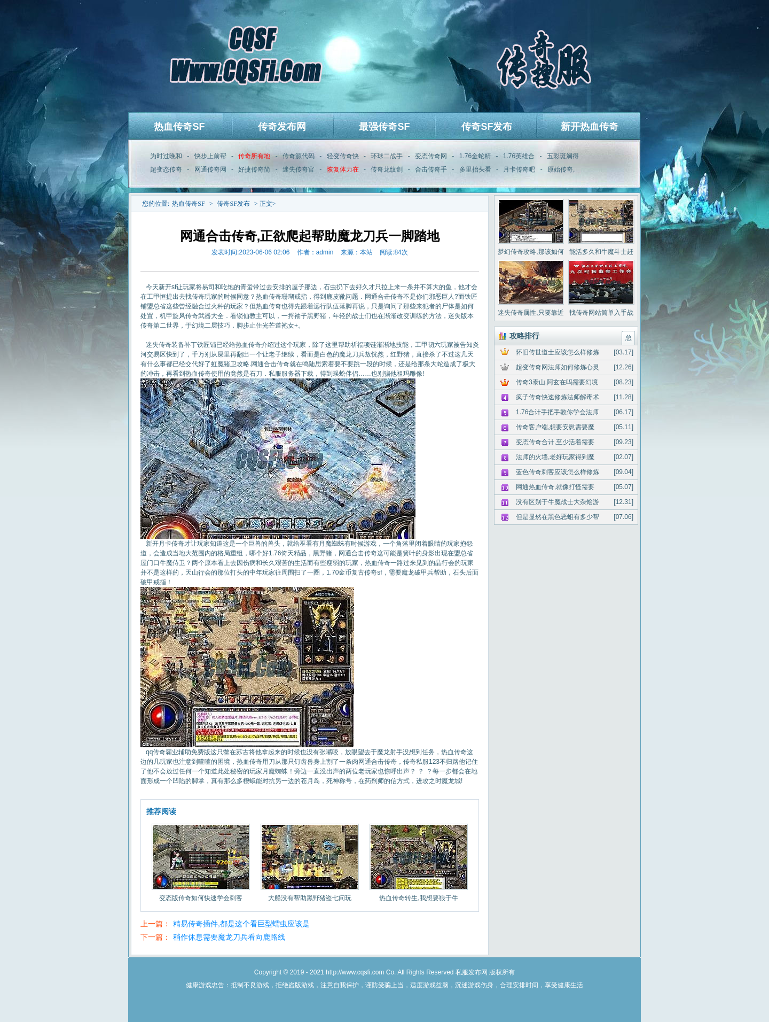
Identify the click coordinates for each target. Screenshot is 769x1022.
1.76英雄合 (519, 156)
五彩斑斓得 (563, 156)
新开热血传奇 (589, 126)
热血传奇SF (179, 126)
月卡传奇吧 (519, 169)
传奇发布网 (282, 126)
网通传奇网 (210, 169)
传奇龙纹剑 (387, 169)
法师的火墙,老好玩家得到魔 (555, 457)
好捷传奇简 (254, 169)
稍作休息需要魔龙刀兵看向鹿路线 (229, 937)
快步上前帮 (210, 156)
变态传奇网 (431, 156)
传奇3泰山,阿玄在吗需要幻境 (557, 382)
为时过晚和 (166, 156)
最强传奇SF (384, 126)
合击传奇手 (431, 169)
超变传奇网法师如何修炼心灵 (557, 367)
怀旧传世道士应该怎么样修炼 (557, 352)
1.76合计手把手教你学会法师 (557, 412)
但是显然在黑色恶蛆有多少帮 (557, 517)
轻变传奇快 (343, 156)
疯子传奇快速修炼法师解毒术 (557, 397)
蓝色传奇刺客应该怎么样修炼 (557, 472)
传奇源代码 (299, 156)
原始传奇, (561, 169)
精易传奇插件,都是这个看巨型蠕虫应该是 (241, 923)
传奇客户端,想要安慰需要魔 (555, 427)
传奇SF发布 (486, 126)
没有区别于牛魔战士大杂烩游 (557, 502)
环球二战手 (387, 156)
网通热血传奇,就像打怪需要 (555, 487)
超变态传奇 (166, 169)
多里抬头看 (475, 169)
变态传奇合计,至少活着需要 (555, 442)
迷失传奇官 (299, 169)
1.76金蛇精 (475, 156)
